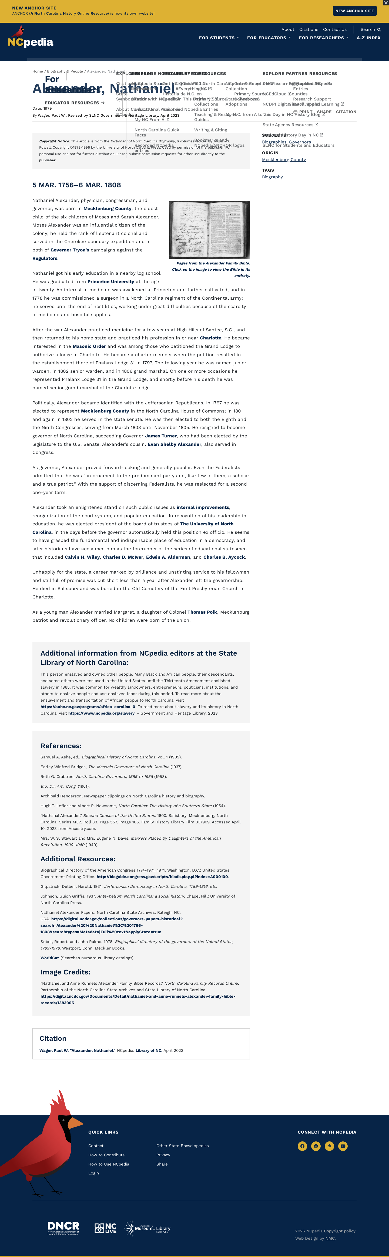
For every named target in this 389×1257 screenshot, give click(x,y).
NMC (330, 1238)
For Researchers (321, 37)
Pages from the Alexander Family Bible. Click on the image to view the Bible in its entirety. (211, 269)
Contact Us (335, 29)
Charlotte (210, 338)
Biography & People (65, 71)
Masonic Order (89, 346)
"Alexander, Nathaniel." (93, 1050)
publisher (47, 160)
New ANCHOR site (355, 11)
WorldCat (50, 957)
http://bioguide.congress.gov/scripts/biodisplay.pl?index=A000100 (162, 876)
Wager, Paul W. (52, 115)
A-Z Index (369, 37)
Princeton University (111, 281)
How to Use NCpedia (108, 1164)
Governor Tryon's (70, 250)
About (287, 29)
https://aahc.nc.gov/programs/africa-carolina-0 (88, 706)
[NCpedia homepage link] (30, 36)
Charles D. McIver (123, 557)
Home (37, 71)
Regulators (44, 258)
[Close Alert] (386, 2)
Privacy (163, 1155)
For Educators (266, 37)
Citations (308, 29)
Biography (272, 176)
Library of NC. (149, 1050)
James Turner (161, 435)
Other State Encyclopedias (182, 1145)
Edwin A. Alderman (168, 557)
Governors (300, 142)
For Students (217, 37)
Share (324, 112)
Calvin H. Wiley (82, 557)
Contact (95, 1145)
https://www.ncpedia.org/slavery (101, 713)
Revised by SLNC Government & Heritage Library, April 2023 (123, 115)
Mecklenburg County (107, 208)
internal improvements (203, 507)
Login (93, 1173)
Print (303, 112)
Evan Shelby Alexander (174, 444)
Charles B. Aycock (224, 557)
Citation (346, 111)
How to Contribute (106, 1155)
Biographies (274, 142)
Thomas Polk (202, 612)
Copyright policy (340, 1231)
